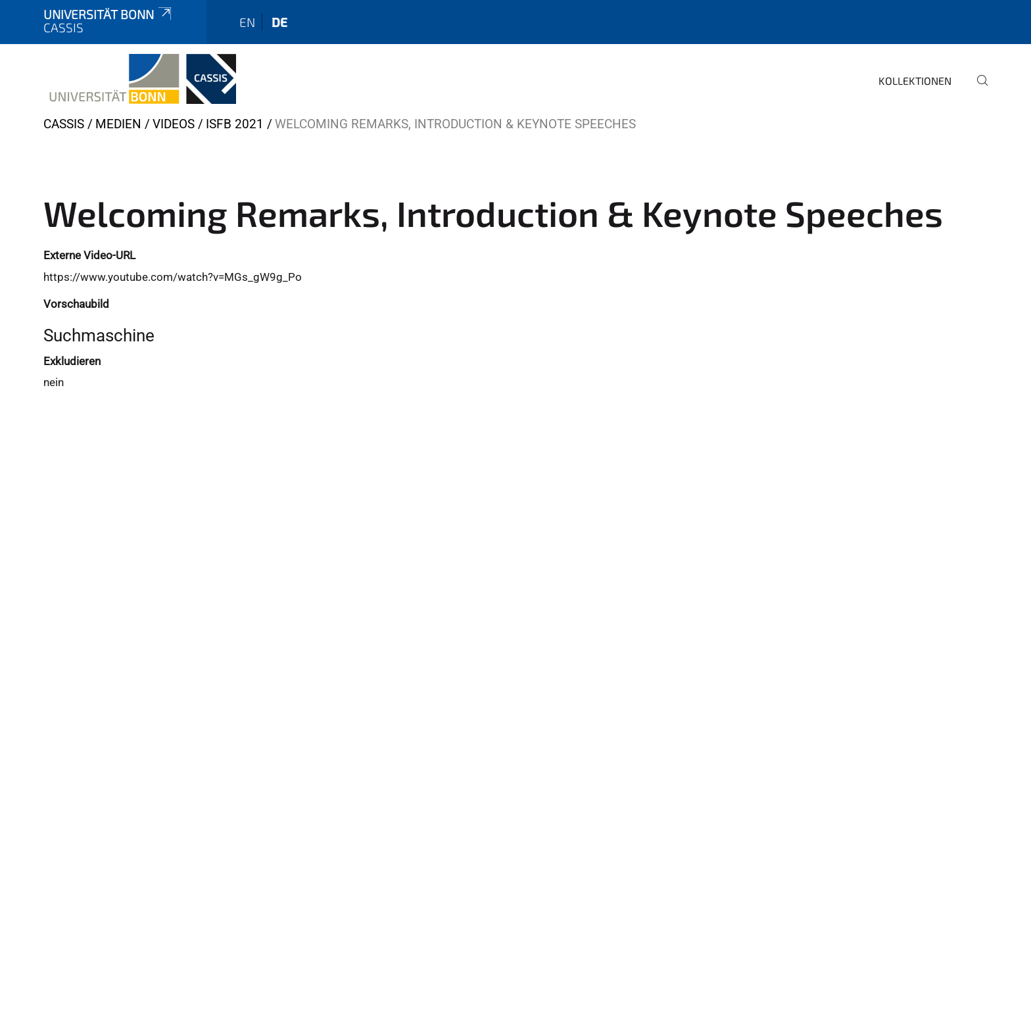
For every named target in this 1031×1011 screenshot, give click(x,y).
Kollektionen (914, 80)
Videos (174, 124)
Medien (118, 124)
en (247, 22)
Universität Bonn (108, 14)
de (279, 22)
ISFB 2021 (235, 124)
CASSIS (63, 124)
